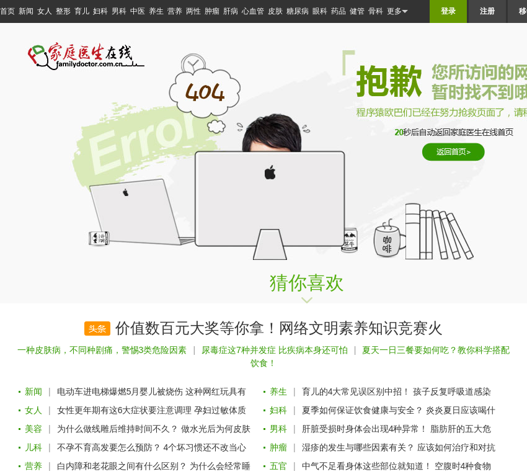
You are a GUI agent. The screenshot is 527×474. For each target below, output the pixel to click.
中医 (137, 11)
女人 (44, 11)
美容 (33, 429)
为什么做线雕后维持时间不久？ (118, 429)
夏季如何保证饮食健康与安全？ (362, 410)
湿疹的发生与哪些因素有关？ (358, 447)
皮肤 (275, 11)
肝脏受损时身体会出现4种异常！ (365, 429)
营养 (174, 11)
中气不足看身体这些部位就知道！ (367, 466)
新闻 (26, 11)
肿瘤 (212, 11)
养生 (156, 11)
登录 (448, 11)
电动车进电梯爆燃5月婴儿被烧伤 (120, 391)
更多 (397, 11)
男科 (119, 11)
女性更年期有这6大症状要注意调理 (124, 410)
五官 (278, 466)
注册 (487, 11)
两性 (193, 11)
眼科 (319, 11)
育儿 (81, 11)
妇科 (100, 11)
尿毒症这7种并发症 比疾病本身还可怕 (275, 350)
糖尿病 (297, 11)
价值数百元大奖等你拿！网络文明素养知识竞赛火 (279, 328)
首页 (7, 11)
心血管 (253, 11)
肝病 (230, 11)
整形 (63, 11)
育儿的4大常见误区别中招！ (356, 391)
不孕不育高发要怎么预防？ (109, 447)
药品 (338, 11)
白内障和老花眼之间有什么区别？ (122, 466)
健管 (357, 11)
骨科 (375, 11)
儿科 (33, 447)
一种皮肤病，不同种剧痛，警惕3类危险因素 (102, 350)
